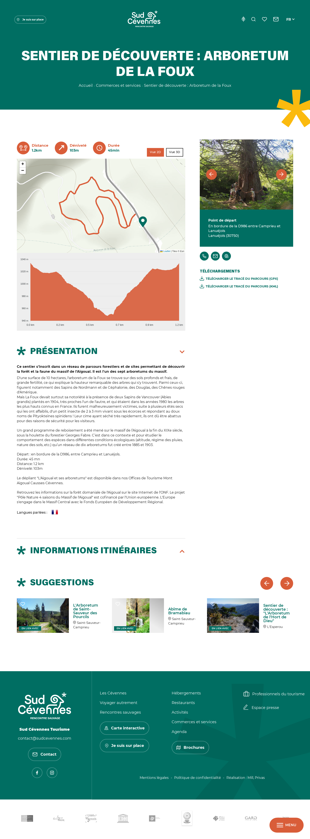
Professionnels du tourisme (274, 694)
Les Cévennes (113, 693)
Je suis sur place (30, 19)
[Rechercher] (253, 20)
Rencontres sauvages (120, 712)
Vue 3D (174, 152)
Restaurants (183, 702)
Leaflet (165, 251)
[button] (143, 221)
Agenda (179, 731)
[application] (101, 290)
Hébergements (186, 693)
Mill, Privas (256, 778)
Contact (44, 754)
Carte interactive (124, 728)
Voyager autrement (118, 702)
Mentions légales (154, 778)
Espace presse (261, 707)
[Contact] (276, 20)
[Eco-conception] (243, 19)
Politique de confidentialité (197, 778)
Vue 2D (155, 152)
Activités (180, 712)
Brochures (190, 747)
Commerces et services (194, 722)
